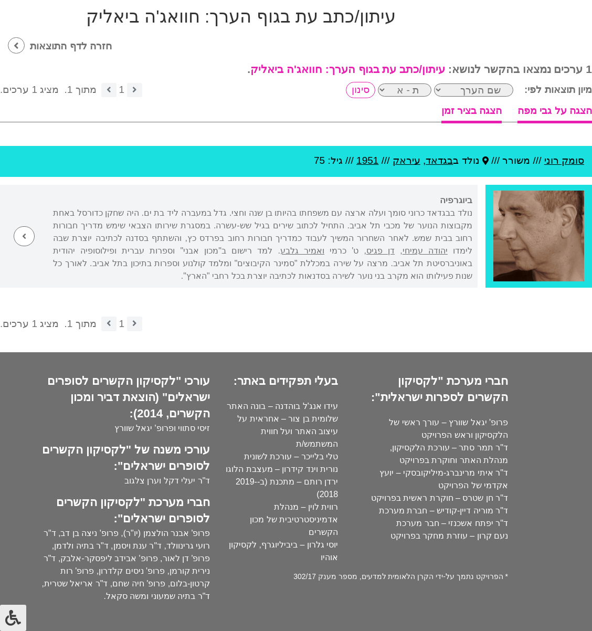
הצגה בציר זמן (471, 110)
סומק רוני (564, 160)
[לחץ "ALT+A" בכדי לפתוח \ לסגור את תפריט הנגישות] (13, 618)
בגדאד (439, 160)
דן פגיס (380, 250)
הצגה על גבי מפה (554, 110)
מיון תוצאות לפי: (558, 89)
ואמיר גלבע (302, 250)
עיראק (406, 160)
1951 (367, 160)
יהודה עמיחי (425, 250)
